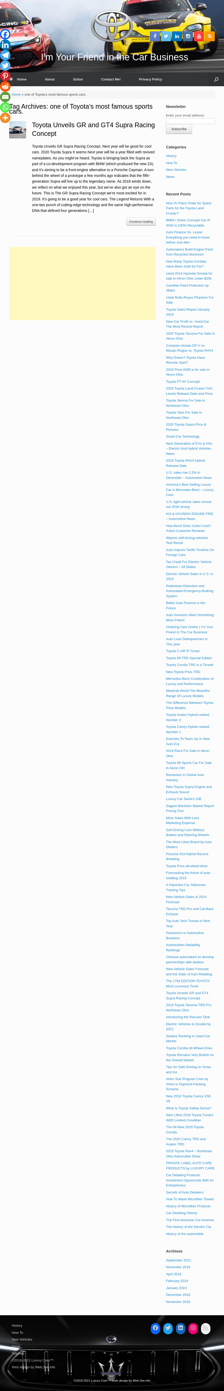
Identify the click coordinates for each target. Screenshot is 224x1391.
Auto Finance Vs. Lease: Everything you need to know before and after (188, 237)
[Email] (5, 97)
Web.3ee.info (45, 1367)
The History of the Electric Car (188, 1227)
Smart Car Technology (182, 436)
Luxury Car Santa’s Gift (183, 799)
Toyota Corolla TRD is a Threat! (190, 665)
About (50, 79)
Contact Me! (111, 79)
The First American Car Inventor (190, 1220)
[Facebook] (5, 34)
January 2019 (176, 1288)
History (171, 156)
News (170, 177)
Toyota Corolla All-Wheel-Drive (189, 1048)
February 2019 (177, 1281)
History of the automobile (185, 1234)
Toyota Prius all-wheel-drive (187, 866)
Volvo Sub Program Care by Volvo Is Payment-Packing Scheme (187, 1084)
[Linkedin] (5, 44)
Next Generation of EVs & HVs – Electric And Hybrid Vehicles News (189, 449)
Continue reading (141, 221)
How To (171, 163)
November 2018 (178, 1302)
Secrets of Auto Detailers (184, 1192)
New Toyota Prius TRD (183, 672)
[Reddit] (5, 86)
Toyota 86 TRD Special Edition (189, 658)
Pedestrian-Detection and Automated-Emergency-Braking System (189, 591)
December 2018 (178, 1295)
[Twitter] (5, 65)
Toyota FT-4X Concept (183, 382)
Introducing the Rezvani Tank (188, 1017)
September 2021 (178, 1260)
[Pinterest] (5, 76)
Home (17, 79)
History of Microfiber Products (188, 1206)
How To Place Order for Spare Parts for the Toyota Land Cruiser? (188, 208)
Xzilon (78, 79)
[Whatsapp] (5, 107)
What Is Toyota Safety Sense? (188, 1108)
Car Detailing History (181, 1213)
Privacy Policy (150, 79)
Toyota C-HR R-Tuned (182, 651)
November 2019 (178, 1267)
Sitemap (18, 1353)
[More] (5, 118)
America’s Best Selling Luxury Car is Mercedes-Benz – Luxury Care (190, 490)
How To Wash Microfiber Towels (190, 1199)
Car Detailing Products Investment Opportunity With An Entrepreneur (190, 1180)
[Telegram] (5, 55)
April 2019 (173, 1274)
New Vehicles (176, 170)
